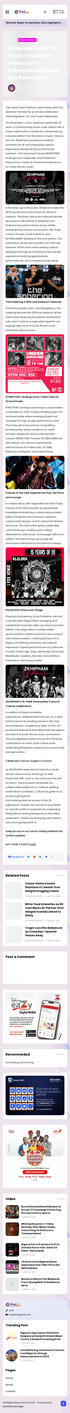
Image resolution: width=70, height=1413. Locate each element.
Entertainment (27, 39)
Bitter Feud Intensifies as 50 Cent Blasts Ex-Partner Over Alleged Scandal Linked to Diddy (44, 909)
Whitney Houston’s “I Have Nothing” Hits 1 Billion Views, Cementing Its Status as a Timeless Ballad (38, 1228)
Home (11, 40)
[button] (52, 857)
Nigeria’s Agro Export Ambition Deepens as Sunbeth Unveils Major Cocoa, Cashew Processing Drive (41, 1336)
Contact (10, 1391)
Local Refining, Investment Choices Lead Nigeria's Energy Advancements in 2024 (42, 1353)
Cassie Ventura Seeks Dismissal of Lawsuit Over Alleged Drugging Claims (42, 887)
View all (60, 875)
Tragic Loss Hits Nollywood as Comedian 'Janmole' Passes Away (43, 931)
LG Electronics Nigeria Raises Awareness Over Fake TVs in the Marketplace (40, 1265)
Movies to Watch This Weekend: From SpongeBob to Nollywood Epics (40, 1282)
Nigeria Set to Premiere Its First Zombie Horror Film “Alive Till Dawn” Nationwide (40, 1247)
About (9, 1384)
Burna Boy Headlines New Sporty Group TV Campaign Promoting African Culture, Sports (41, 1210)
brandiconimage (13, 1406)
